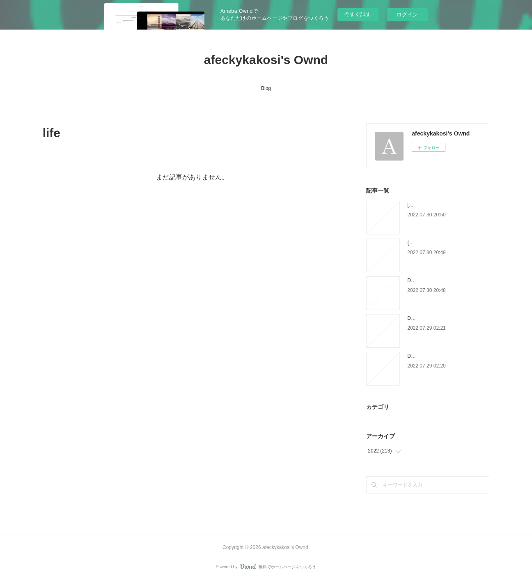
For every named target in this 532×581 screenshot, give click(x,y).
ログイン (407, 14)
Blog (266, 88)
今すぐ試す (357, 14)
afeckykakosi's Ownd (266, 60)
